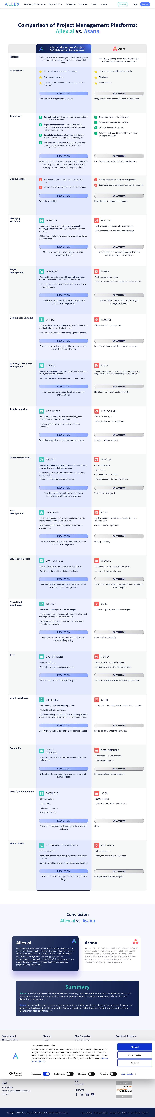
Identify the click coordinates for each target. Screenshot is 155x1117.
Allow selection (134, 1093)
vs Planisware (80, 1054)
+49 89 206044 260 (12, 1043)
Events (45, 1067)
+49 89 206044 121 (12, 1074)
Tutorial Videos (8, 1060)
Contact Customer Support (12, 1057)
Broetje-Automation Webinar (86, 1077)
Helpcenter (9, 1047)
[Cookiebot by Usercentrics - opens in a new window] (15, 1112)
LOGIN (46, 1076)
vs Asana (78, 1047)
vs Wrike (78, 1044)
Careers (46, 1057)
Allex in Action (48, 1071)
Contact (122, 4)
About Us (46, 1064)
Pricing (46, 1047)
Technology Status (12, 1050)
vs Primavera (80, 1050)
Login (135, 4)
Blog (44, 1050)
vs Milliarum (80, 1067)
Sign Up (145, 4)
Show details (127, 1112)
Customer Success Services (13, 1054)
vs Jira (77, 1064)
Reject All (135, 1101)
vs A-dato (78, 1060)
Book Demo (9, 1077)
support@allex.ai (11, 1040)
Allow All (135, 1085)
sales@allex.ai (10, 1070)
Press (45, 1060)
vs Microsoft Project (83, 1040)
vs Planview (79, 1057)
